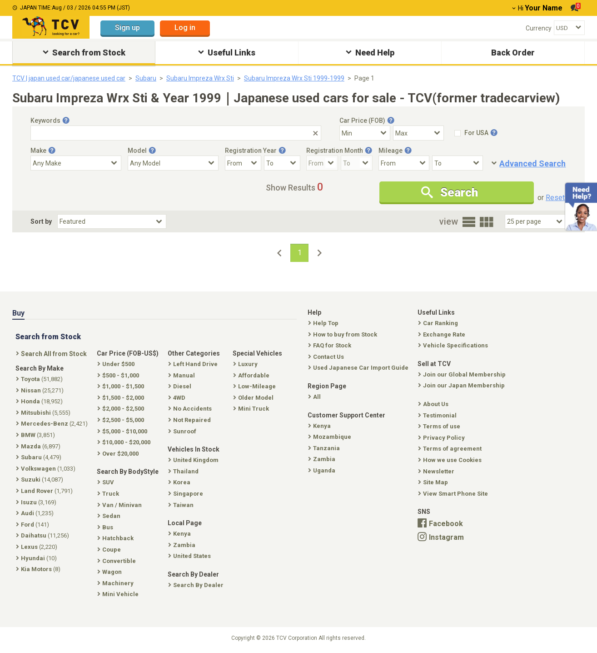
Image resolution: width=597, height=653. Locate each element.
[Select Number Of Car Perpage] (536, 221)
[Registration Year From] (243, 163)
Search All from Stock (52, 353)
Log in (184, 27)
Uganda (322, 470)
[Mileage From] (403, 163)
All (315, 396)
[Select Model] (173, 163)
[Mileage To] (457, 163)
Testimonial (438, 415)
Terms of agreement (451, 448)
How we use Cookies (451, 460)
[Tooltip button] (66, 120)
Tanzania (325, 448)
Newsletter (437, 471)
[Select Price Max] (418, 133)
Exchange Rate (442, 334)
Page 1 (364, 78)
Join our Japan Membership (462, 385)
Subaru (145, 78)
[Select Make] (75, 163)
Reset (555, 197)
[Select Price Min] (364, 133)
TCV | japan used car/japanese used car (68, 78)
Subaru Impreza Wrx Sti (200, 78)
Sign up (127, 27)
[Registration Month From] (322, 163)
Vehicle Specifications (454, 345)
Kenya (320, 425)
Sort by (41, 221)
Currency (539, 28)
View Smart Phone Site (454, 493)
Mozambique (330, 436)
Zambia (322, 459)
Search (449, 192)
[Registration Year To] (282, 163)
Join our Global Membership (463, 374)
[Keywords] (175, 133)
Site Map (434, 482)
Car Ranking (439, 323)
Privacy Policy (442, 437)
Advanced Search (532, 163)
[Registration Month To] (357, 163)
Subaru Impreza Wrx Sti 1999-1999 (294, 78)
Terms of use (440, 426)
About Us (434, 404)
